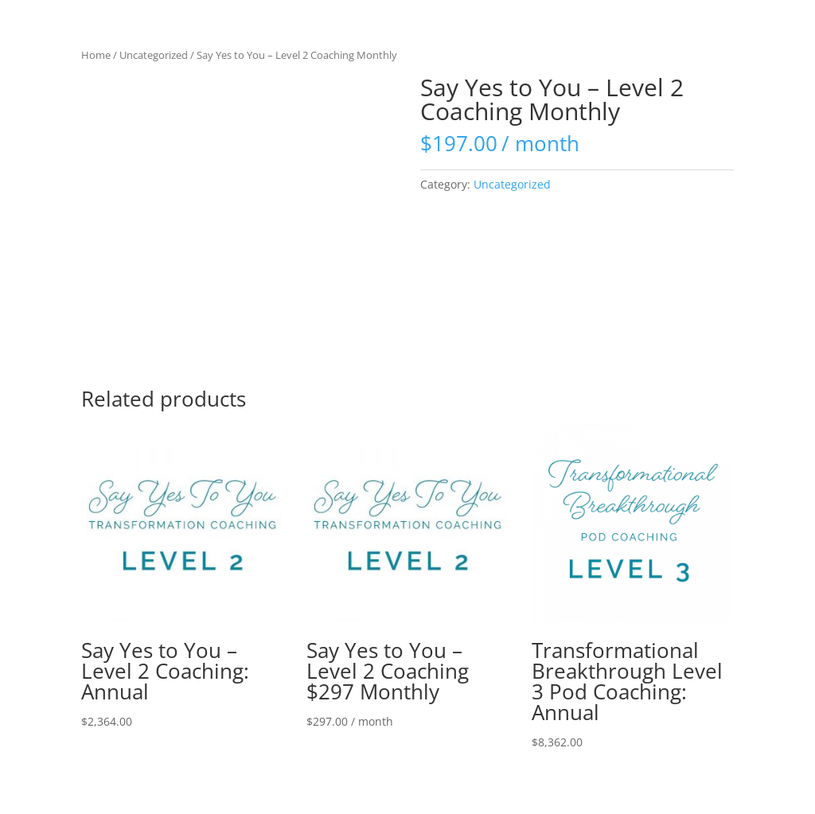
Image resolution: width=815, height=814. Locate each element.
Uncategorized (153, 55)
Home (96, 55)
